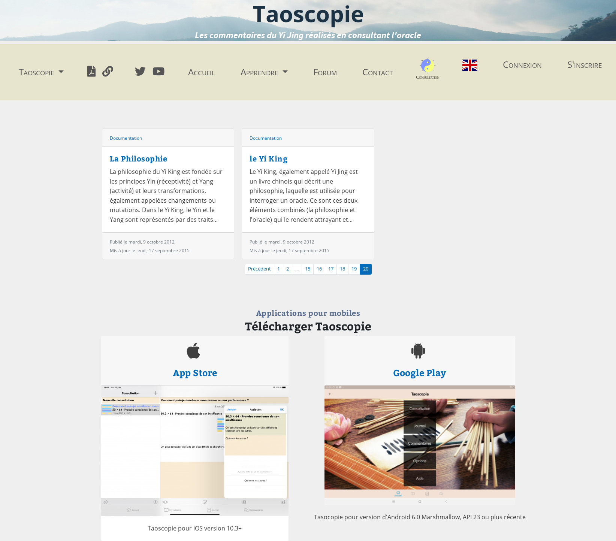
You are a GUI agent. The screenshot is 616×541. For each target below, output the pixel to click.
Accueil (201, 72)
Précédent (259, 269)
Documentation (126, 138)
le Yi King (268, 158)
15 (307, 269)
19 (354, 269)
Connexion (522, 64)
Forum (325, 72)
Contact (377, 72)
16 (319, 269)
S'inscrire (584, 64)
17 (330, 269)
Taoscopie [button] (37, 72)
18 (342, 269)
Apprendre (260, 72)
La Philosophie (138, 158)
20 (365, 269)
